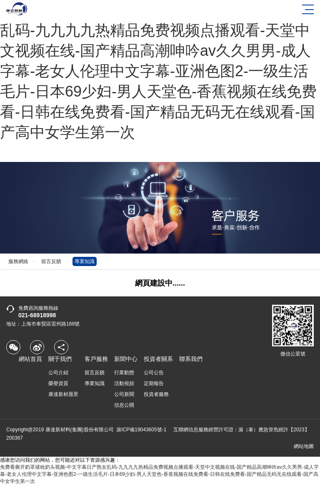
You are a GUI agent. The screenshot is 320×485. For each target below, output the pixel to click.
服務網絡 (18, 261)
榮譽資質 (58, 383)
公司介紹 (58, 373)
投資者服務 (156, 394)
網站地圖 (304, 446)
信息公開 (124, 405)
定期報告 (154, 383)
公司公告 (154, 373)
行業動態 (124, 373)
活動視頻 (124, 383)
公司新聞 (124, 394)
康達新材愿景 (63, 394)
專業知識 (85, 261)
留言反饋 (51, 261)
